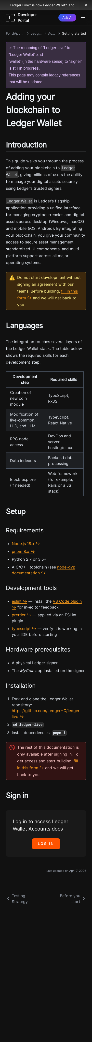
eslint (17, 601)
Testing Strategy (17, 898)
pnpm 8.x (20, 551)
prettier (19, 614)
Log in (46, 844)
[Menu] (83, 18)
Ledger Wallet (19, 201)
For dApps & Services (15, 33)
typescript (21, 628)
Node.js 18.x (23, 543)
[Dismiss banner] (86, 5)
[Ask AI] (67, 17)
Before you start (73, 898)
